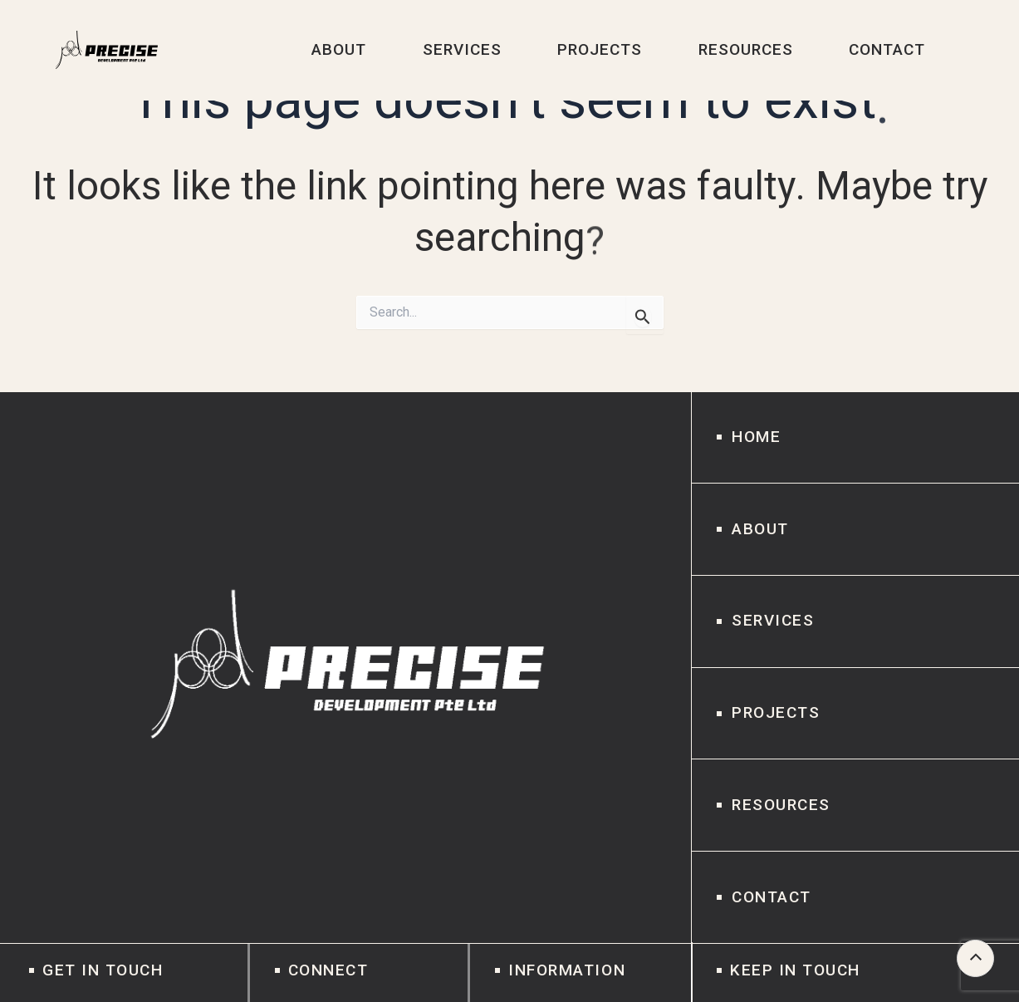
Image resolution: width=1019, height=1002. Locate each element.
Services (773, 620)
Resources (781, 804)
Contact (771, 896)
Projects (776, 712)
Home (756, 436)
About (760, 528)
